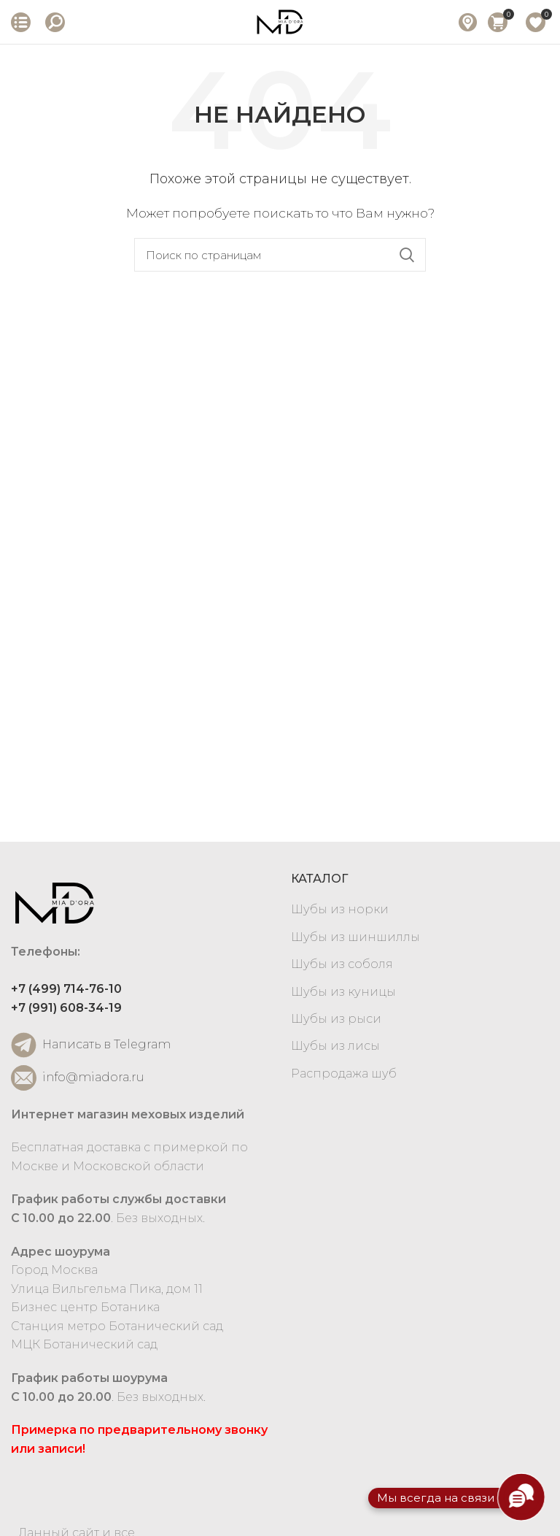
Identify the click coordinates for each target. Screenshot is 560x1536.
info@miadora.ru (77, 1078)
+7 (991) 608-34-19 (66, 1008)
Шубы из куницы (343, 992)
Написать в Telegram (91, 1045)
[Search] (280, 255)
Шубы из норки (340, 909)
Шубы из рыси (336, 1019)
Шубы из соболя (342, 964)
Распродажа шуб (344, 1073)
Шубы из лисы (335, 1046)
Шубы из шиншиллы (355, 937)
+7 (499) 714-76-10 (66, 989)
